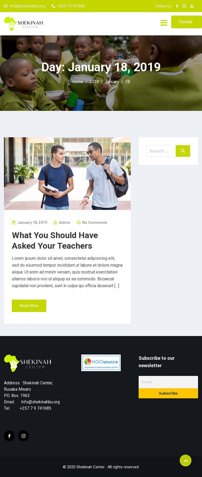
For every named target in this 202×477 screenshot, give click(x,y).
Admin (64, 222)
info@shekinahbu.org (27, 6)
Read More (29, 305)
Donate (185, 21)
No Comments (94, 222)
